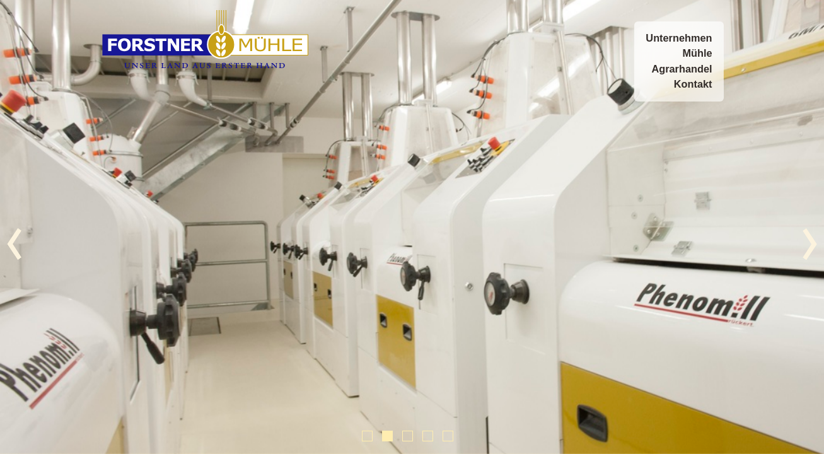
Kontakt (693, 84)
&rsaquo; (810, 244)
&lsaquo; (14, 244)
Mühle (697, 53)
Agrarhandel (681, 69)
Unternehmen (679, 38)
